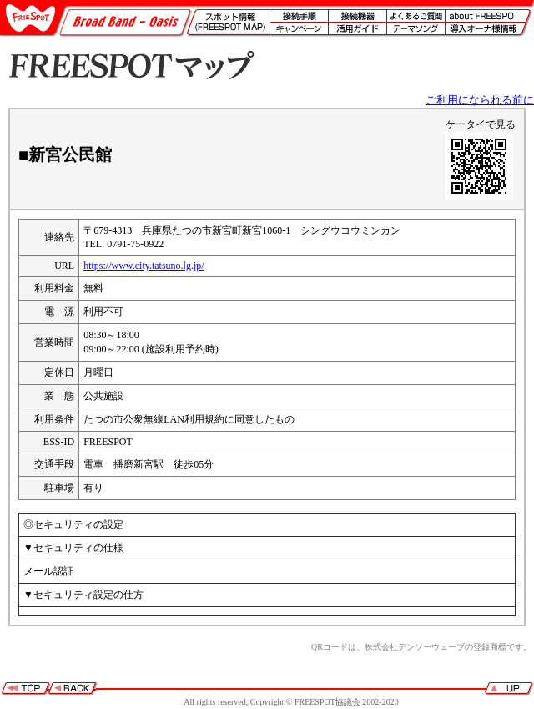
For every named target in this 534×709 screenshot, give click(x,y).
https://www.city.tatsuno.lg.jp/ (143, 265)
